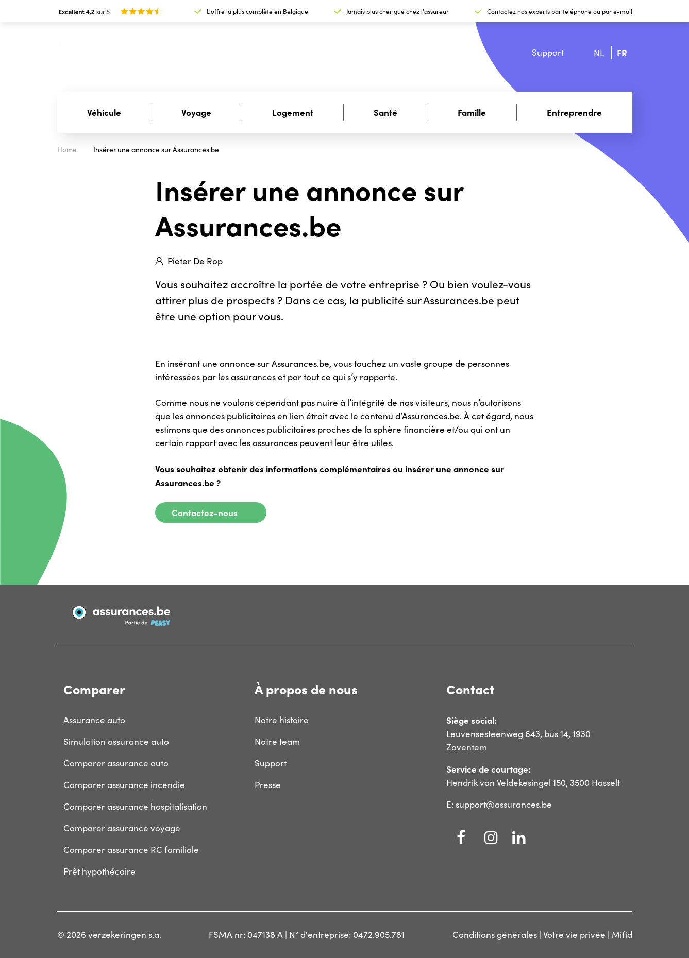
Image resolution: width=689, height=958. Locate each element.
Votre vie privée (574, 934)
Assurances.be (86, 45)
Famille (472, 112)
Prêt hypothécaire (99, 871)
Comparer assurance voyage (121, 828)
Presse (268, 785)
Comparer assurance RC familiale (131, 850)
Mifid (622, 934)
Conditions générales (494, 934)
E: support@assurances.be (499, 804)
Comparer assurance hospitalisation (135, 806)
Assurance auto (94, 720)
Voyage (196, 112)
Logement (292, 112)
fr (622, 52)
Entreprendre (574, 112)
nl (599, 53)
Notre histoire (282, 720)
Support (548, 52)
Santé (385, 112)
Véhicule (104, 112)
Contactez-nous (205, 512)
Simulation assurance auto (116, 741)
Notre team (277, 741)
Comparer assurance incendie (124, 785)
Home (67, 150)
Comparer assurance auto (116, 763)
